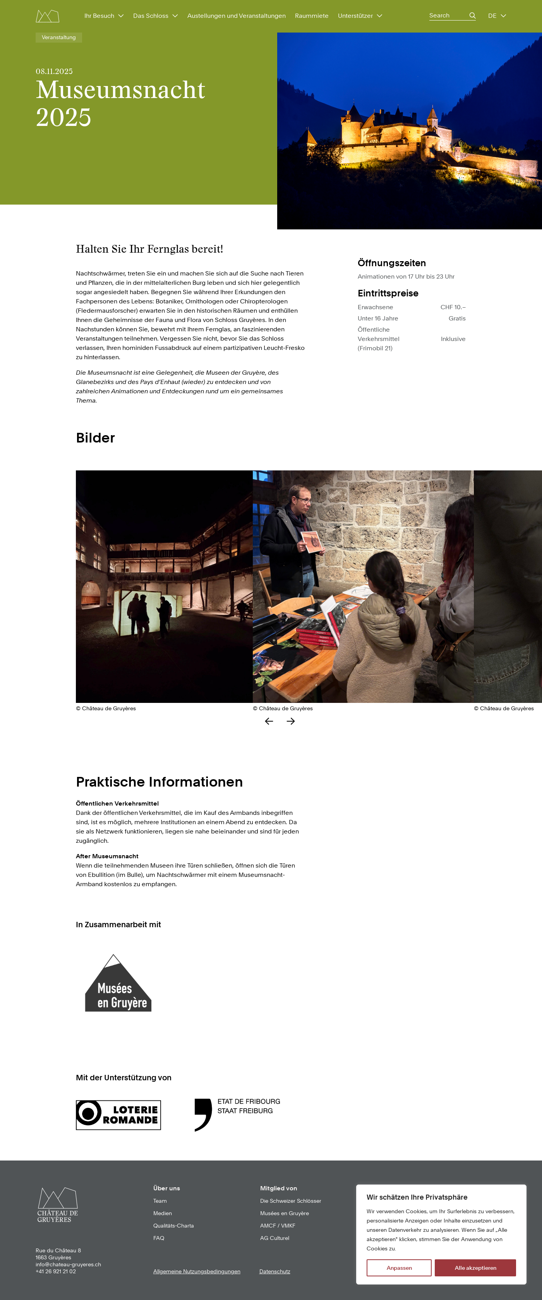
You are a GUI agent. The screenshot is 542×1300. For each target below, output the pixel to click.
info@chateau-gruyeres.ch (68, 1264)
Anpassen (399, 1268)
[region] (441, 1235)
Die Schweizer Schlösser (290, 1201)
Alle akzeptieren (475, 1268)
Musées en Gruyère (284, 1213)
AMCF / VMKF (277, 1226)
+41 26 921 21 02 (56, 1271)
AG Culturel (274, 1238)
